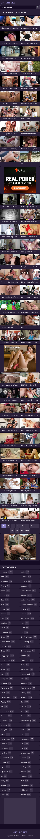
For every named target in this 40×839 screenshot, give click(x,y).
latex (5, 794)
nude (25, 627)
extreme (6, 683)
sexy (25, 711)
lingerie (26, 581)
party (25, 664)
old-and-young (29, 637)
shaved (26, 715)
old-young (27, 641)
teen (25, 734)
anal (5, 576)
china (5, 637)
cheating (6, 632)
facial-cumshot (9, 697)
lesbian (26, 576)
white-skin (27, 790)
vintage (26, 766)
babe (5, 595)
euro (5, 674)
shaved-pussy (28, 720)
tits (25, 743)
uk (24, 748)
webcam (26, 776)
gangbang (7, 711)
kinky (5, 780)
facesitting (7, 688)
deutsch (6, 646)
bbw (5, 604)
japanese (6, 771)
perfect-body (28, 674)
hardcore (7, 748)
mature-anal (28, 599)
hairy (5, 734)
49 (17, 530)
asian (5, 590)
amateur (7, 572)
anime (5, 586)
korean (5, 790)
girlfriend (6, 720)
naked (25, 609)
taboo (25, 725)
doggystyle (7, 655)
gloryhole (6, 729)
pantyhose (27, 660)
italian (5, 762)
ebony (5, 664)
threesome (27, 739)
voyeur (26, 771)
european (7, 678)
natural (26, 613)
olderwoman (28, 650)
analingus (6, 581)
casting (6, 623)
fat (4, 706)
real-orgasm (28, 688)
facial (5, 692)
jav (4, 776)
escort (5, 669)
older (25, 646)
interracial (7, 757)
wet (25, 780)
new (25, 623)
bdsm (5, 609)
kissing (5, 785)
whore (26, 794)
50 (22, 530)
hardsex (6, 752)
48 (12, 530)
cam (5, 618)
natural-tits (27, 618)
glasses (6, 725)
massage (26, 586)
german (6, 715)
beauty (5, 613)
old (24, 632)
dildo (5, 650)
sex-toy (26, 706)
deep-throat (8, 641)
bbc (5, 599)
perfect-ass (27, 669)
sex (25, 701)
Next (27, 530)
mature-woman (29, 604)
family (6, 701)
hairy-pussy (8, 739)
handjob (6, 743)
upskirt (25, 757)
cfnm (5, 627)
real (25, 678)
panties (25, 655)
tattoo (25, 729)
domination (8, 660)
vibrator (26, 762)
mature (26, 595)
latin (25, 572)
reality (26, 692)
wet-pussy (27, 785)
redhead (26, 697)
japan (5, 766)
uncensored (27, 752)
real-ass (26, 683)
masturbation (28, 590)
